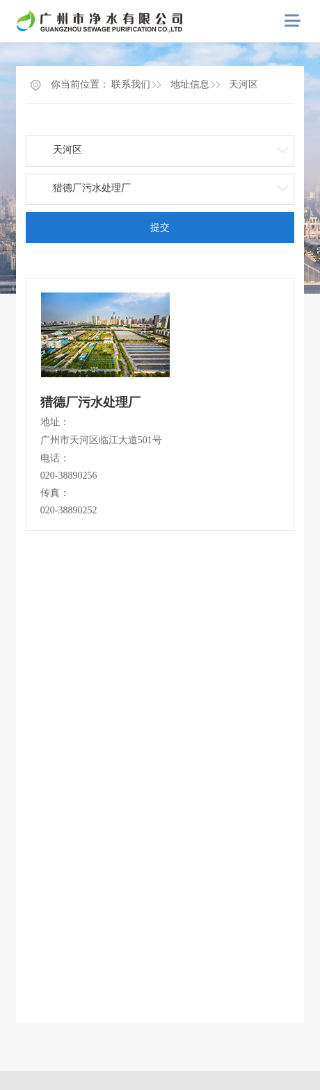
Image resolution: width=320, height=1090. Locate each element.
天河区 (243, 84)
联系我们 (130, 84)
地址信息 (189, 84)
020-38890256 (68, 475)
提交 (160, 227)
